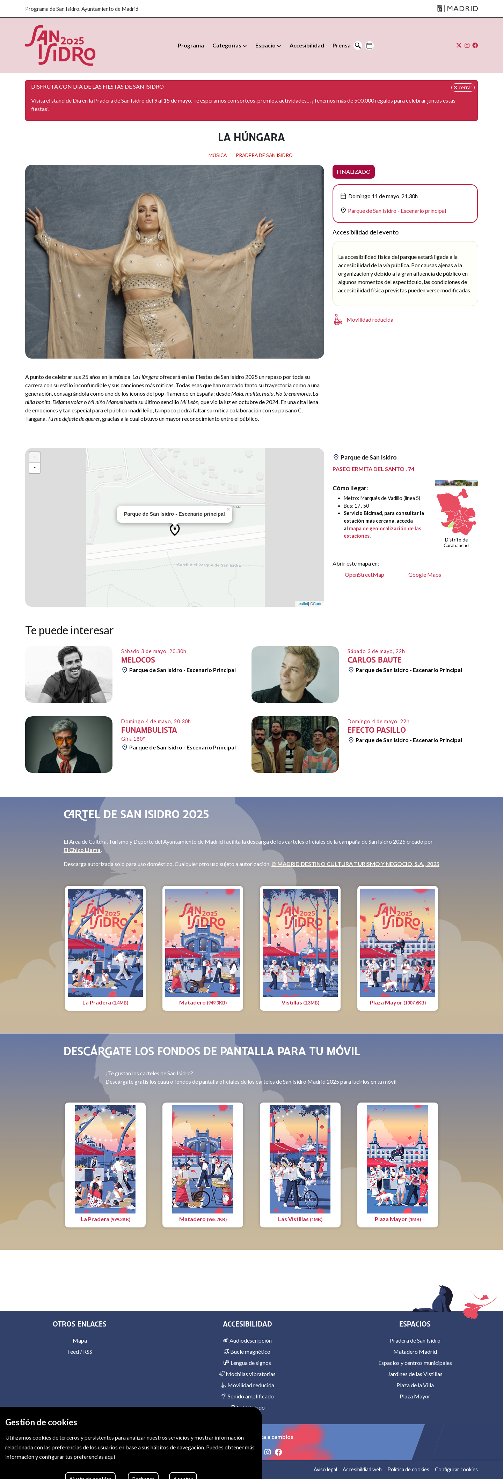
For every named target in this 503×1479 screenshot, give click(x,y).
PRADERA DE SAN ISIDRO (266, 154)
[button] (229, 45)
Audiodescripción (247, 1340)
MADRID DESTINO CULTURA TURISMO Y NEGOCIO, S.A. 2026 (102, 1469)
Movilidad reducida (247, 1385)
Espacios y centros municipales (415, 1362)
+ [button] (35, 457)
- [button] (35, 468)
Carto (317, 604)
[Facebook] (278, 1452)
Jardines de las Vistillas (415, 1373)
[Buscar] (357, 45)
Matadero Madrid (415, 1351)
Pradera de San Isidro (415, 1340)
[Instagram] (268, 1452)
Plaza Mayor (415, 1396)
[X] (257, 1452)
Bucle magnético (247, 1351)
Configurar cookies (456, 1469)
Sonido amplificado (247, 1396)
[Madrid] (457, 9)
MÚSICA (213, 154)
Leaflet (302, 604)
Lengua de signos (247, 1362)
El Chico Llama (82, 849)
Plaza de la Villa (415, 1385)
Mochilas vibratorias (247, 1373)
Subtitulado (247, 1407)
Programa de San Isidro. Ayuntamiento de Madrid (81, 9)
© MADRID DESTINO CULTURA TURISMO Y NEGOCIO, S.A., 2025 (355, 863)
